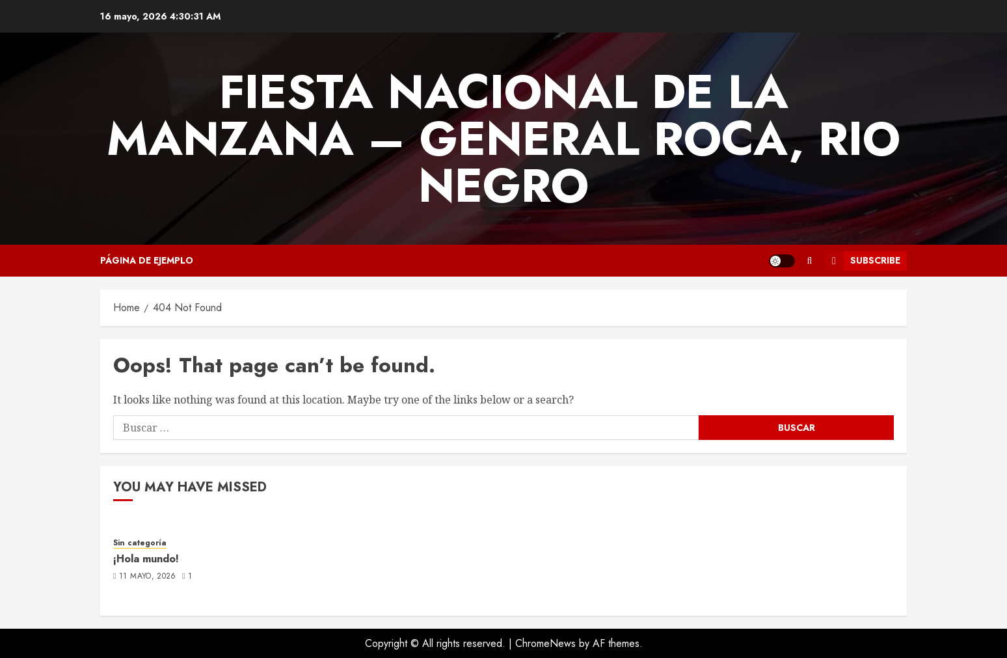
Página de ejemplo (146, 260)
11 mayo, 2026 (147, 576)
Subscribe (862, 261)
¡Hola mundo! (146, 558)
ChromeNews (545, 643)
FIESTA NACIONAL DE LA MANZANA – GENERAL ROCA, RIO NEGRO (503, 138)
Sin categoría (140, 543)
